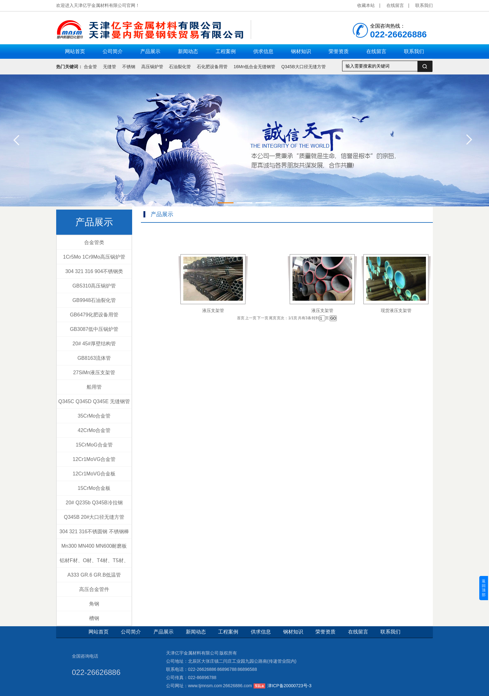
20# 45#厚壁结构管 (94, 343)
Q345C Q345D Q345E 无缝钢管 (94, 401)
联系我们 (424, 5)
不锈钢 (128, 66)
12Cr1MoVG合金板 (94, 473)
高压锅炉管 (152, 66)
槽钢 (94, 618)
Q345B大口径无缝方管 (303, 66)
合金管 (90, 66)
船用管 (94, 387)
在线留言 (395, 5)
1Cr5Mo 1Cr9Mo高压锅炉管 (94, 257)
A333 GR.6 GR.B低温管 (94, 575)
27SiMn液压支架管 (94, 372)
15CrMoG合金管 (94, 444)
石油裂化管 (180, 66)
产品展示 (94, 222)
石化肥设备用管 (212, 66)
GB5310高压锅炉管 (94, 285)
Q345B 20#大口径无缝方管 (94, 517)
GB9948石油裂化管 (94, 300)
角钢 (94, 603)
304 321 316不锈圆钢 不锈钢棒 (94, 531)
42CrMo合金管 (94, 430)
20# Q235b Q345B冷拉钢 (94, 502)
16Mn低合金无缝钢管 (254, 66)
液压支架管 (213, 310)
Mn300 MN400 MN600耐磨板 (94, 546)
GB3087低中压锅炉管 (94, 329)
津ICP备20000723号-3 (289, 685)
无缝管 (109, 66)
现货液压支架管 (396, 310)
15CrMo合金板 (94, 488)
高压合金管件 (94, 589)
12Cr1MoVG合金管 (94, 459)
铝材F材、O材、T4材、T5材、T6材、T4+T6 (94, 563)
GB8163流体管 (94, 358)
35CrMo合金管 (94, 416)
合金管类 (94, 242)
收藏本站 (366, 5)
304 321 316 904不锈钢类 (94, 271)
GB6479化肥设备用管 (94, 314)
